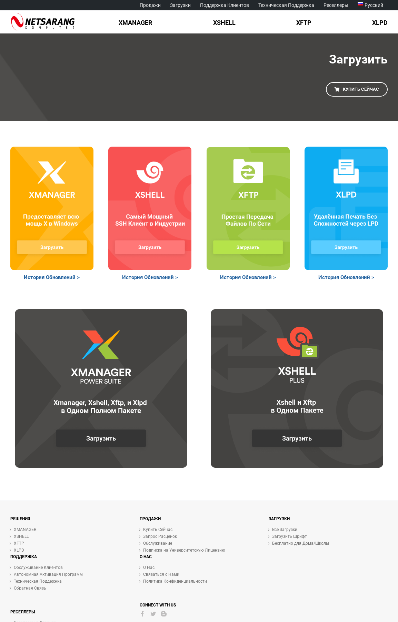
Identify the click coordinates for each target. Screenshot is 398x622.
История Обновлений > (52, 277)
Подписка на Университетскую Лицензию (184, 550)
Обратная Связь (30, 588)
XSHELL (21, 536)
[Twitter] (153, 613)
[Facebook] (142, 613)
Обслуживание (157, 543)
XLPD (19, 550)
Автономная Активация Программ (48, 574)
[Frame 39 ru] (51, 149)
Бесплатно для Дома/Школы (300, 543)
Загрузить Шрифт (289, 536)
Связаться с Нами (161, 574)
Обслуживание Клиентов (38, 567)
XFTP (19, 543)
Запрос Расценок (160, 536)
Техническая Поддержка (38, 581)
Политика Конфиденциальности (175, 581)
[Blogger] (164, 613)
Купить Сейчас (157, 529)
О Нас (149, 567)
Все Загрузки (284, 529)
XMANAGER (25, 529)
